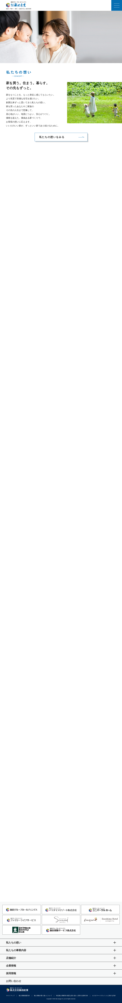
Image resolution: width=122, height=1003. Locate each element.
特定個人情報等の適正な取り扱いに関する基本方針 (72, 995)
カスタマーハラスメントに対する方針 (104, 995)
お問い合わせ (13, 981)
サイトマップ (10, 995)
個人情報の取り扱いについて (43, 995)
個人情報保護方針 (24, 995)
